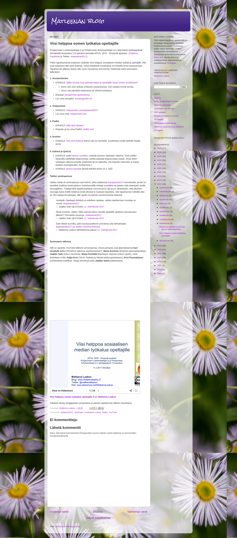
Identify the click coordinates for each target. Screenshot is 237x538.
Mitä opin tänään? (75, 125)
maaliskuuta (165, 219)
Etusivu (98, 511)
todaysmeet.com (78, 114)
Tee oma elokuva (74, 141)
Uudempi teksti (59, 511)
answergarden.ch (83, 98)
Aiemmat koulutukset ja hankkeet (169, 127)
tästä (57, 144)
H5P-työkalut (160, 112)
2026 (159, 148)
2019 (159, 176)
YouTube (113, 412)
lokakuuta (164, 195)
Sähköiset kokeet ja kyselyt (166, 116)
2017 (159, 184)
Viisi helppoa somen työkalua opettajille (71, 397)
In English (171, 63)
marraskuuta (166, 191)
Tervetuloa (158, 119)
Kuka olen (158, 57)
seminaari (78, 412)
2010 (159, 269)
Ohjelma (133, 53)
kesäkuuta (164, 207)
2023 (159, 160)
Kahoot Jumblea (79, 155)
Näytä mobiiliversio (98, 517)
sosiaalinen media (92, 412)
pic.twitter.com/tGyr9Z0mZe (86, 227)
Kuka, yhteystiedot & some (166, 101)
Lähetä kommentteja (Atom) (67, 526)
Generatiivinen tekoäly (164, 108)
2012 (159, 261)
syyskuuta (164, 199)
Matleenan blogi (77, 21)
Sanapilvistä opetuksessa (77, 95)
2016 (159, 246)
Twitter (105, 412)
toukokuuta (165, 211)
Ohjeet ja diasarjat (162, 105)
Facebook (55, 56)
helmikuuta (165, 223)
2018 (159, 180)
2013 (159, 257)
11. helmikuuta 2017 (94, 206)
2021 (159, 168)
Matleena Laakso (107, 397)
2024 (159, 156)
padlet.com (88, 129)
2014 (159, 253)
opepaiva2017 (66, 412)
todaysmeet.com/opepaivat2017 (82, 110)
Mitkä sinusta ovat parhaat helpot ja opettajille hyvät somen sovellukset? (102, 82)
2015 (159, 249)
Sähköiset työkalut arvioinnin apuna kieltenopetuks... (172, 228)
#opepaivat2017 (79, 56)
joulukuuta (164, 187)
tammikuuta (165, 241)
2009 (159, 273)
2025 (159, 152)
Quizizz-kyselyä (73, 169)
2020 (159, 172)
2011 (159, 265)
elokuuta (164, 203)
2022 (159, 164)
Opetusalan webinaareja (165, 123)
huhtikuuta (165, 215)
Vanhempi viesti (137, 511)
